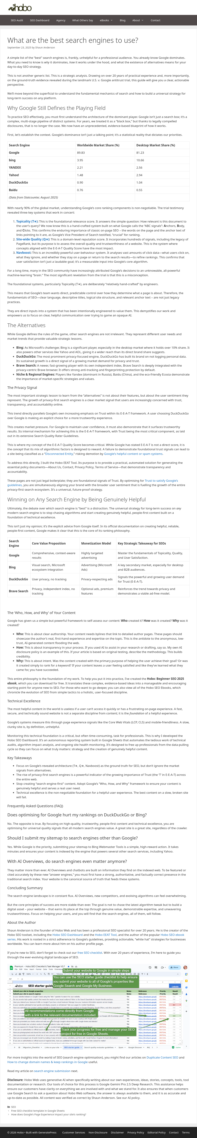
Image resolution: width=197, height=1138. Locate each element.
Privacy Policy (135, 1132)
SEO (13, 1107)
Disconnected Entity (59, 454)
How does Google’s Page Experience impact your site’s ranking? (48, 1114)
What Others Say (82, 20)
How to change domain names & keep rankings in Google (47, 1062)
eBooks (108, 20)
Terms (186, 1132)
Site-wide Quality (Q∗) (32, 239)
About (140, 20)
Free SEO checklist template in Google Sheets (38, 1110)
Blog (122, 20)
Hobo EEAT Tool (106, 935)
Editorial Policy (157, 1132)
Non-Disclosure (98, 1132)
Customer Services (73, 1132)
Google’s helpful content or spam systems (133, 454)
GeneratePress (47, 1132)
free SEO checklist (89, 953)
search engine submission (52, 1071)
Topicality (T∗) (27, 221)
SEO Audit (17, 20)
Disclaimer (117, 1132)
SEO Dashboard (39, 20)
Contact (155, 20)
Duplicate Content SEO (162, 1057)
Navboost (23, 253)
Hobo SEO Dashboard (67, 935)
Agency (60, 20)
